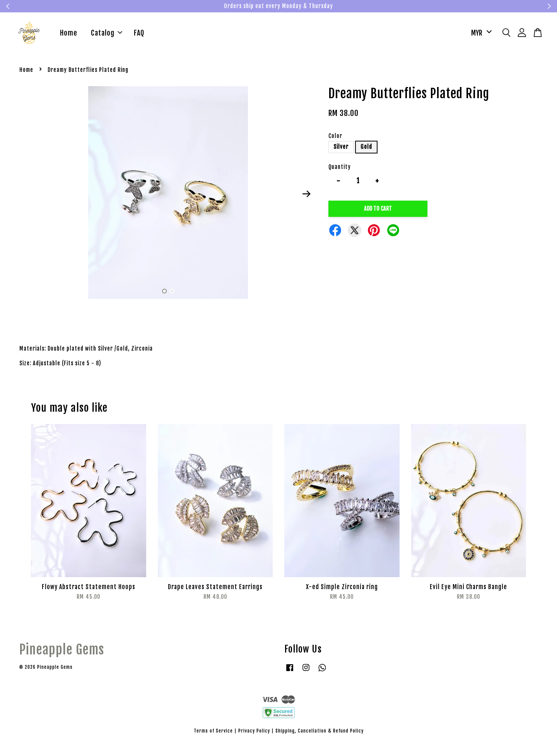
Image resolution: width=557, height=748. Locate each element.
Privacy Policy (254, 732)
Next (306, 194)
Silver (341, 148)
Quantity (339, 168)
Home (68, 33)
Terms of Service (213, 732)
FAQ (139, 33)
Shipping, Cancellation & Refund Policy (319, 732)
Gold (366, 148)
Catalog (106, 33)
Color (335, 137)
